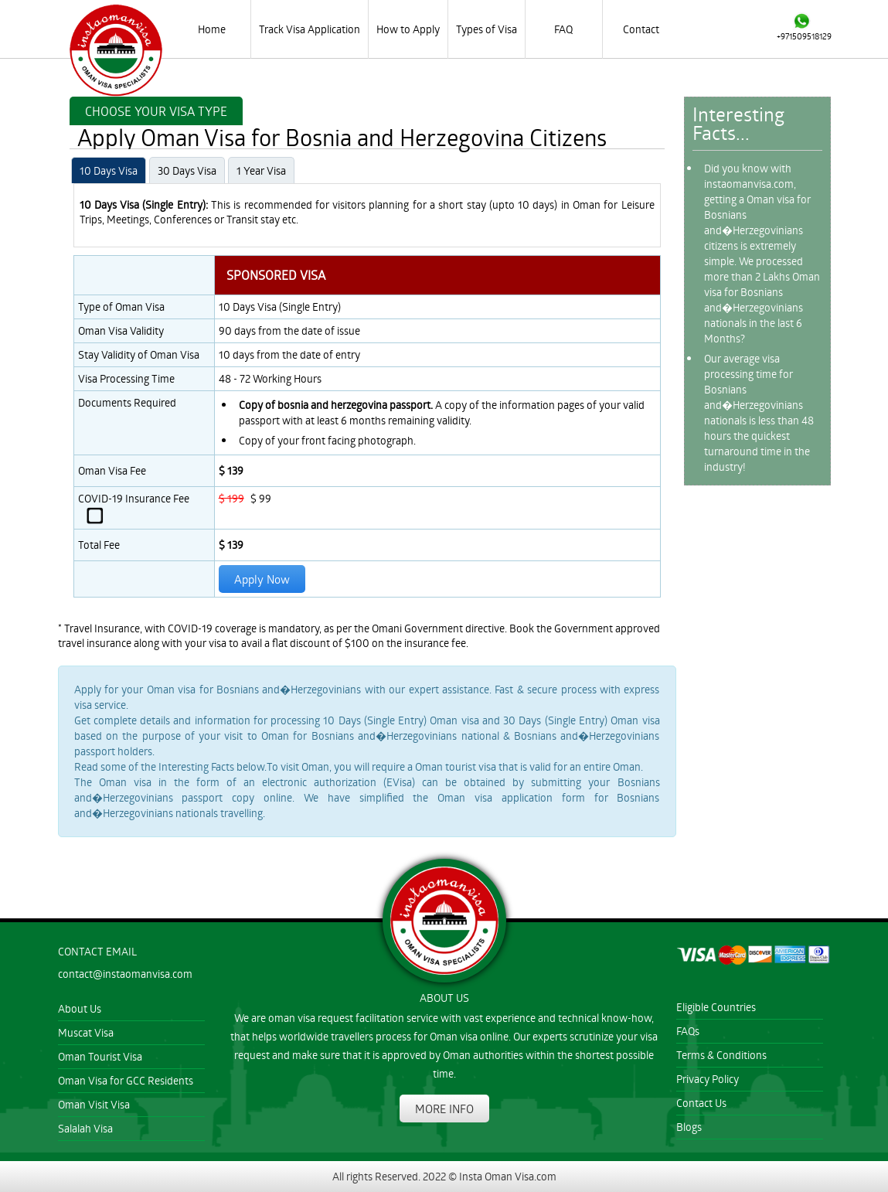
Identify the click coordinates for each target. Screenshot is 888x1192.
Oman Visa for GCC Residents (125, 1080)
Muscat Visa (86, 1032)
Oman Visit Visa (94, 1104)
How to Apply (408, 29)
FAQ (563, 29)
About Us (79, 1008)
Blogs (689, 1126)
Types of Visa (486, 29)
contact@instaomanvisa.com (125, 973)
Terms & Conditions (721, 1054)
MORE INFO (444, 1108)
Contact (641, 29)
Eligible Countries (716, 1007)
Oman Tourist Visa (100, 1056)
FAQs (687, 1030)
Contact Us (701, 1102)
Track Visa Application (309, 29)
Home (212, 29)
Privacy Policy (707, 1078)
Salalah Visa (85, 1128)
